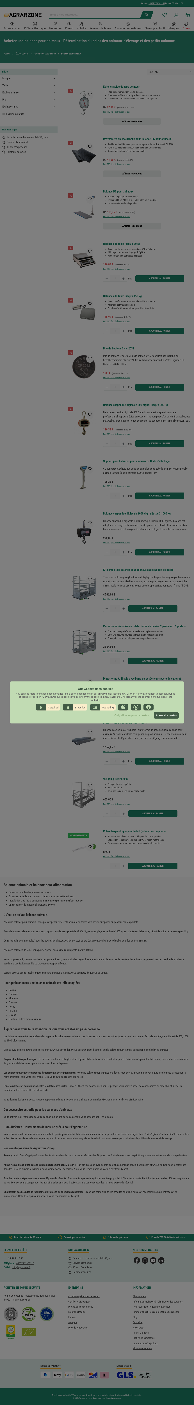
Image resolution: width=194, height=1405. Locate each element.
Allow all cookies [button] (166, 715)
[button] (48, 707)
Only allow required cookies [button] (131, 715)
